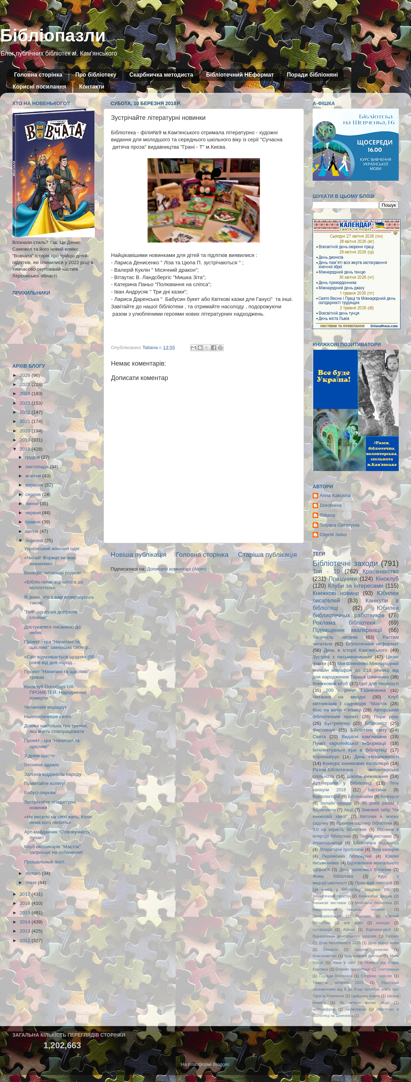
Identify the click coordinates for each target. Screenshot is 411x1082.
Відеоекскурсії (378, 929)
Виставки (377, 789)
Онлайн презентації (352, 969)
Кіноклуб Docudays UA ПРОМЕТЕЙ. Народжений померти (55, 692)
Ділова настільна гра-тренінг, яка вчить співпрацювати (56, 728)
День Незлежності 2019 (339, 943)
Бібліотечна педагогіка (376, 843)
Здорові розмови (371, 949)
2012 (26, 940)
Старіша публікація (267, 554)
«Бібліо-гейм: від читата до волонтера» (53, 584)
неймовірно (356, 1009)
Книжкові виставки (329, 903)
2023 (26, 403)
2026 (26, 375)
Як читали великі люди (365, 1002)
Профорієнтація (327, 916)
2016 (26, 903)
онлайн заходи (336, 803)
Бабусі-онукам (40, 792)
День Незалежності (376, 756)
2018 (26, 449)
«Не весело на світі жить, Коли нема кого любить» (58, 819)
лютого (33, 873)
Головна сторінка (38, 75)
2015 (26, 912)
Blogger (221, 1064)
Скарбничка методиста (161, 75)
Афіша (349, 929)
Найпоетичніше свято (48, 716)
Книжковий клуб (330, 683)
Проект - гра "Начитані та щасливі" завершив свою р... (58, 644)
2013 (26, 931)
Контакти (91, 87)
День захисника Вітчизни (365, 869)
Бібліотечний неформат (372, 643)
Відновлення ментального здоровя (344, 936)
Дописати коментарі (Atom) (176, 569)
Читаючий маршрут (45, 707)
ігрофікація (322, 929)
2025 (26, 384)
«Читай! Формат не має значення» (50, 560)
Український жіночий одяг (52, 548)
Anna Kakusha (335, 495)
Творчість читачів (335, 637)
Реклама (363, 916)
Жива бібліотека (333, 876)
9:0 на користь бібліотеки (339, 829)
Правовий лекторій (373, 883)
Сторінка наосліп (376, 976)
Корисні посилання (39, 87)
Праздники (343, 578)
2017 (26, 894)
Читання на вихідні (339, 697)
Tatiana (327, 515)
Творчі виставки (376, 836)
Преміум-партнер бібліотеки (364, 823)
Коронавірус (326, 756)
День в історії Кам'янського (355, 650)
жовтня (33, 475)
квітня (32, 531)
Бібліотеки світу (368, 730)
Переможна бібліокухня (347, 856)
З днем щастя (39, 755)
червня (33, 512)
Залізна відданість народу (52, 774)
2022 (26, 412)
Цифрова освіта (365, 996)
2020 (26, 430)
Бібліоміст (376, 723)
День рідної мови (383, 943)
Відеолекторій (326, 796)
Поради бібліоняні (312, 75)
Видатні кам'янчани (363, 736)
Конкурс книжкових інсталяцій (356, 763)
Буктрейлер (337, 723)
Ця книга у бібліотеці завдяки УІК (351, 889)
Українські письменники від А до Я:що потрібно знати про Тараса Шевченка (356, 989)
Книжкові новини (336, 593)
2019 (26, 440)
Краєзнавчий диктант (363, 956)
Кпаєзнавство (325, 956)
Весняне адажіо (41, 764)
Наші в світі (344, 962)
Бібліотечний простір (331, 896)
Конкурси (390, 796)
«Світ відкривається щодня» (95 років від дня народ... (59, 659)
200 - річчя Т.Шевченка (356, 690)
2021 (26, 421)
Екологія (330, 949)
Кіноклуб (387, 578)
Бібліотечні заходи (345, 563)
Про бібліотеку (95, 75)
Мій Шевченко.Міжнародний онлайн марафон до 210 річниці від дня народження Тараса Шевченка (356, 670)
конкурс (383, 923)
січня (31, 882)
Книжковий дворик (375, 896)
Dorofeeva (330, 505)
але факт (353, 923)
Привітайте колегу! (44, 783)
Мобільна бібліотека (373, 903)
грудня (33, 457)
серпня (33, 494)
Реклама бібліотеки (344, 622)
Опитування (388, 969)
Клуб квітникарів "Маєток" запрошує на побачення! (53, 849)
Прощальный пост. (44, 861)
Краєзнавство (381, 571)
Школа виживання (367, 776)
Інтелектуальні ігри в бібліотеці (350, 750)
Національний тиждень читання (349, 909)
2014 (26, 922)
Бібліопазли (53, 35)
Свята (319, 736)
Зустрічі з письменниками (342, 656)
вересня (35, 485)
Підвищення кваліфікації (347, 630)
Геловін (392, 936)
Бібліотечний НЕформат (240, 75)
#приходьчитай (327, 843)
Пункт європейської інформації (349, 743)
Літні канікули (385, 849)
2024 (26, 393)
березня (35, 540)
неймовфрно (324, 1009)
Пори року (386, 716)
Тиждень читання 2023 (338, 982)
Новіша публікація (139, 554)
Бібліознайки (360, 796)
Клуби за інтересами (356, 585)
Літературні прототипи (341, 849)
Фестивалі (324, 730)
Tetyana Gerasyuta (339, 525)
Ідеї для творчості (379, 683)
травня (33, 521)
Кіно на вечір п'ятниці (337, 710)
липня (32, 503)
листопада (37, 466)
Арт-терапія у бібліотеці (342, 783)
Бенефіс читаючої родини (52, 572)
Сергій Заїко (333, 534)
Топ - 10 (326, 571)
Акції (348, 809)
